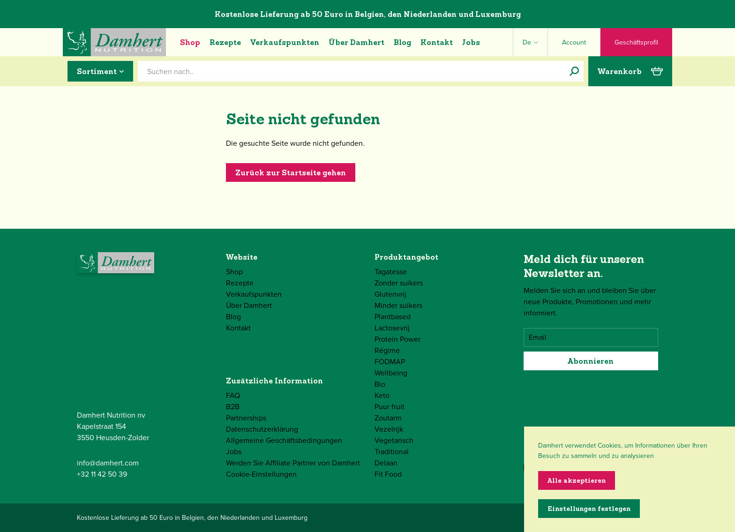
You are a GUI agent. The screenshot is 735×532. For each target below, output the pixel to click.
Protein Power (397, 339)
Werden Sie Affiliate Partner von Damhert (293, 462)
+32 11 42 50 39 (102, 474)
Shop (190, 42)
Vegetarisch (394, 440)
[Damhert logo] (114, 42)
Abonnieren (591, 361)
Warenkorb (630, 71)
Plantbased (393, 316)
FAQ (233, 395)
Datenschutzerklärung (262, 429)
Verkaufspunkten (284, 42)
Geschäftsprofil (636, 42)
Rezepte (225, 42)
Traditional (392, 451)
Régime (387, 350)
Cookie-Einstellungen (261, 474)
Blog (402, 42)
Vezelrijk (389, 429)
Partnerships (246, 417)
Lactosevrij (392, 327)
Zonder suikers (399, 282)
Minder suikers (398, 305)
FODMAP (390, 361)
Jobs (471, 42)
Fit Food (388, 474)
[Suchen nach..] (574, 71)
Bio (380, 384)
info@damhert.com (108, 462)
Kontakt (436, 42)
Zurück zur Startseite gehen (290, 172)
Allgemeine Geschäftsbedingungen (284, 440)
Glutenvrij (390, 294)
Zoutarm (388, 417)
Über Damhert (356, 42)
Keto (382, 395)
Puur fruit (390, 406)
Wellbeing (391, 372)
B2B (233, 406)
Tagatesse (391, 271)
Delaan (386, 462)
